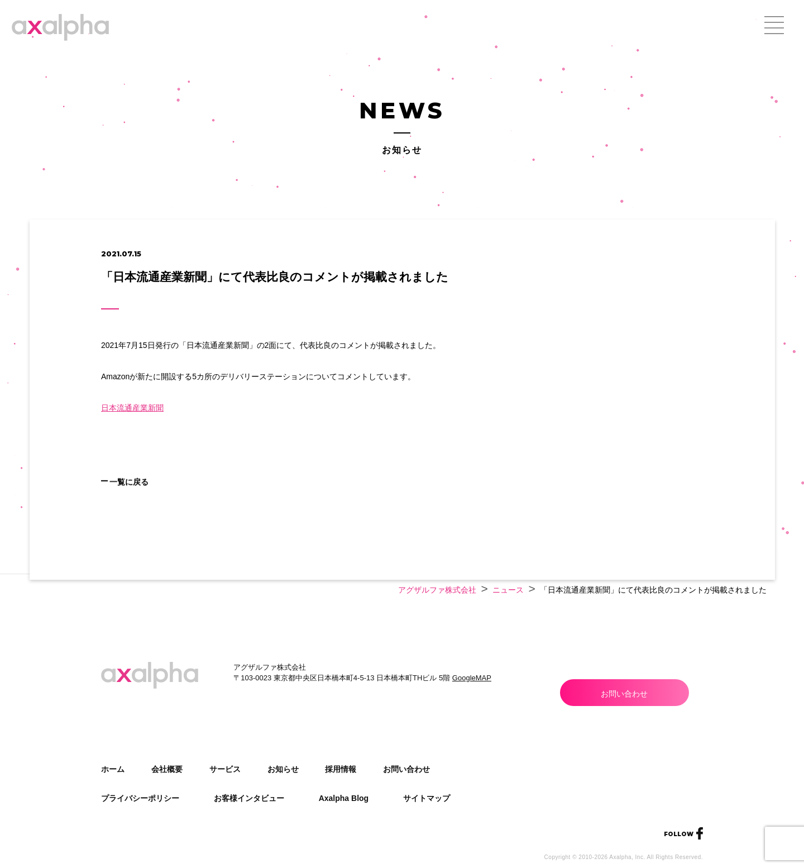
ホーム (113, 769)
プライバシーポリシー (140, 798)
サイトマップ (426, 798)
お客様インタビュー (249, 798)
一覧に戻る (155, 497)
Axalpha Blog (343, 798)
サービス (225, 769)
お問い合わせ (624, 693)
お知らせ (283, 769)
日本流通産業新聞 (132, 407)
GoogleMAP (471, 678)
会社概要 (167, 769)
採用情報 (340, 769)
